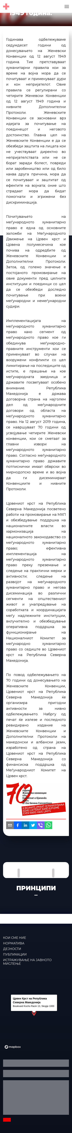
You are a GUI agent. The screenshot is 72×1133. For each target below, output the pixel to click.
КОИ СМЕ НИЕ (14, 938)
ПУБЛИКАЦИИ (15, 954)
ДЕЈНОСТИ (12, 949)
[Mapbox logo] (12, 1047)
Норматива (13, 943)
